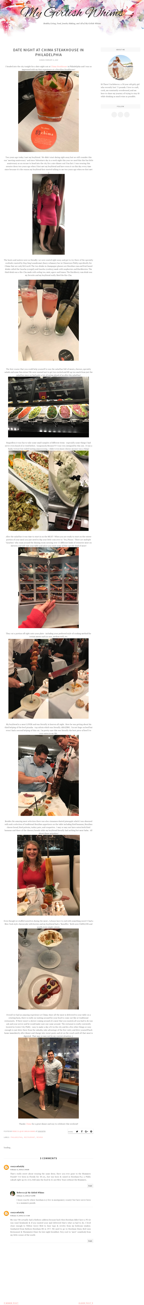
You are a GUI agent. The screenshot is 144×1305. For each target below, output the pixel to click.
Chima (28, 1124)
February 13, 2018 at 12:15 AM (20, 1216)
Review (40, 1137)
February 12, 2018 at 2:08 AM (19, 1170)
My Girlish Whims (72, 13)
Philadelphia (16, 1137)
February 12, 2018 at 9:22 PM (26, 1196)
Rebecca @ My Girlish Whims (30, 1192)
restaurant (29, 1137)
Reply (90, 1186)
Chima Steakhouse (59, 66)
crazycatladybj (17, 1166)
